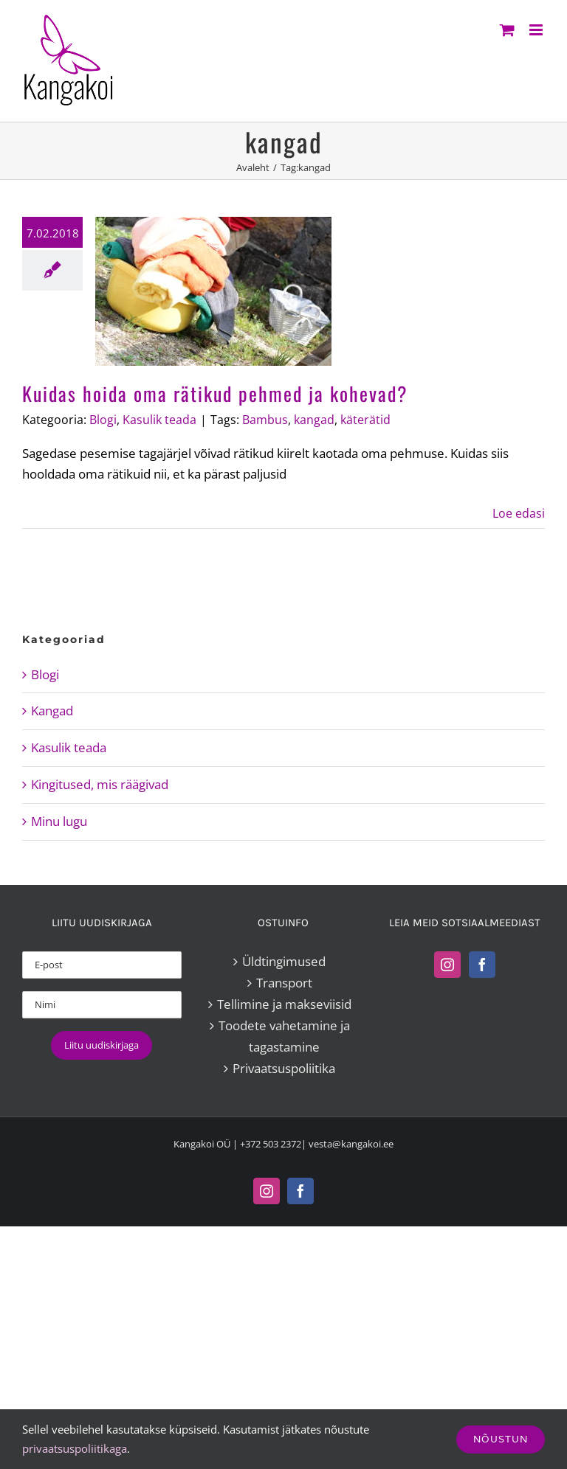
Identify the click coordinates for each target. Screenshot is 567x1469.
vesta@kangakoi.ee (351, 1143)
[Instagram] (447, 964)
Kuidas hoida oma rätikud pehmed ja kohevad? (215, 393)
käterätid (365, 419)
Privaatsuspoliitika (284, 1068)
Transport (284, 982)
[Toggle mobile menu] (537, 30)
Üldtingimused (284, 961)
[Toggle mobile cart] (507, 30)
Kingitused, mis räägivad (99, 784)
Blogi (103, 419)
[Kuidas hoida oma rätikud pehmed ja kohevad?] (213, 291)
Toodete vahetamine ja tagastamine (284, 1036)
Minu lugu (59, 821)
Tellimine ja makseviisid (284, 1004)
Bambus (265, 419)
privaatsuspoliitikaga (74, 1448)
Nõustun (500, 1439)
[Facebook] (482, 964)
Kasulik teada (159, 419)
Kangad (52, 710)
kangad (314, 419)
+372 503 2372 (270, 1143)
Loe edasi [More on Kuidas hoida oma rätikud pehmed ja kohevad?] (518, 513)
